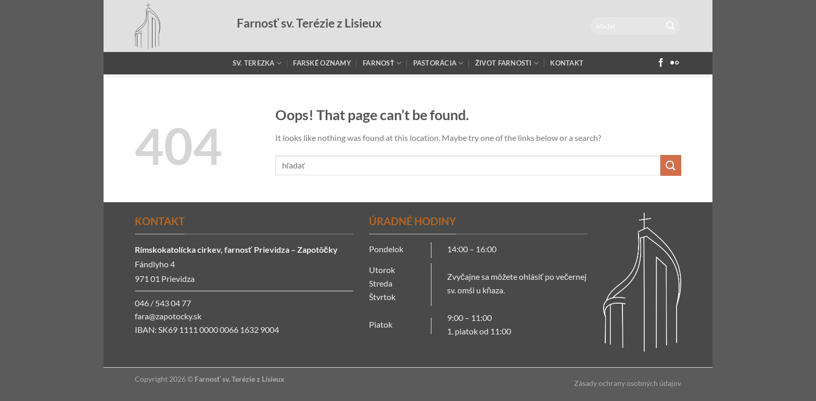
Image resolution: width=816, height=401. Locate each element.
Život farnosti (507, 63)
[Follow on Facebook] (661, 63)
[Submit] (670, 26)
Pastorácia (438, 63)
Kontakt (566, 63)
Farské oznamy (322, 63)
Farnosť (382, 63)
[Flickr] (674, 63)
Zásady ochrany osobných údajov (627, 383)
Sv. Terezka (257, 63)
